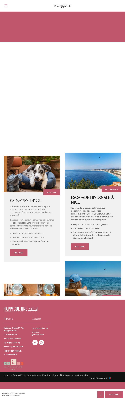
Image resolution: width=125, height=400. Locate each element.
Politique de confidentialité (75, 375)
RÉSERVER (114, 395)
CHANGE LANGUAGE (98, 378)
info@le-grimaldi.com (13, 347)
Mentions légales (51, 375)
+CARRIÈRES (10, 354)
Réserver (18, 253)
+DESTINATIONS (13, 351)
